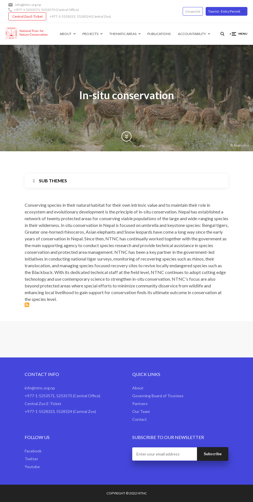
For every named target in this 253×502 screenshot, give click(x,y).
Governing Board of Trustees (158, 395)
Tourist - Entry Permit (224, 11)
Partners (140, 403)
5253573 (48, 10)
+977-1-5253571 (27, 10)
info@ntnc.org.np (28, 5)
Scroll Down (127, 136)
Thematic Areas (122, 34)
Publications (159, 34)
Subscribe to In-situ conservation (27, 305)
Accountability (192, 34)
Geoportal (192, 11)
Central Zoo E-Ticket (27, 16)
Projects (90, 34)
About (65, 34)
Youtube (32, 466)
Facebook (33, 450)
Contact (139, 419)
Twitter (31, 458)
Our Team (141, 411)
